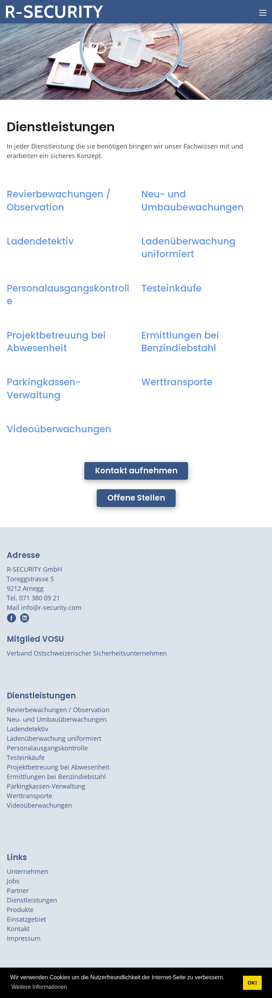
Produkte (20, 909)
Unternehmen (27, 871)
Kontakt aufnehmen (136, 470)
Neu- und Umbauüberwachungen (57, 719)
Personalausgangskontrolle (68, 294)
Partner (18, 890)
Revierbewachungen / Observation (58, 200)
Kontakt (18, 928)
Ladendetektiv (40, 241)
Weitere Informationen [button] (39, 987)
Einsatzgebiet (26, 919)
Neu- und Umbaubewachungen (192, 200)
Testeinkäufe (171, 288)
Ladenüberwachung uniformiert (188, 247)
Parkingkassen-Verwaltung (44, 388)
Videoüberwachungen (59, 429)
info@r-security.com (51, 607)
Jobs (13, 881)
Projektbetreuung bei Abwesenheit (56, 341)
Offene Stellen (136, 497)
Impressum (24, 938)
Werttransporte (176, 382)
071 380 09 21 (39, 598)
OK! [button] (252, 983)
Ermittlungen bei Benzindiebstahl (180, 341)
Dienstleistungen (41, 695)
